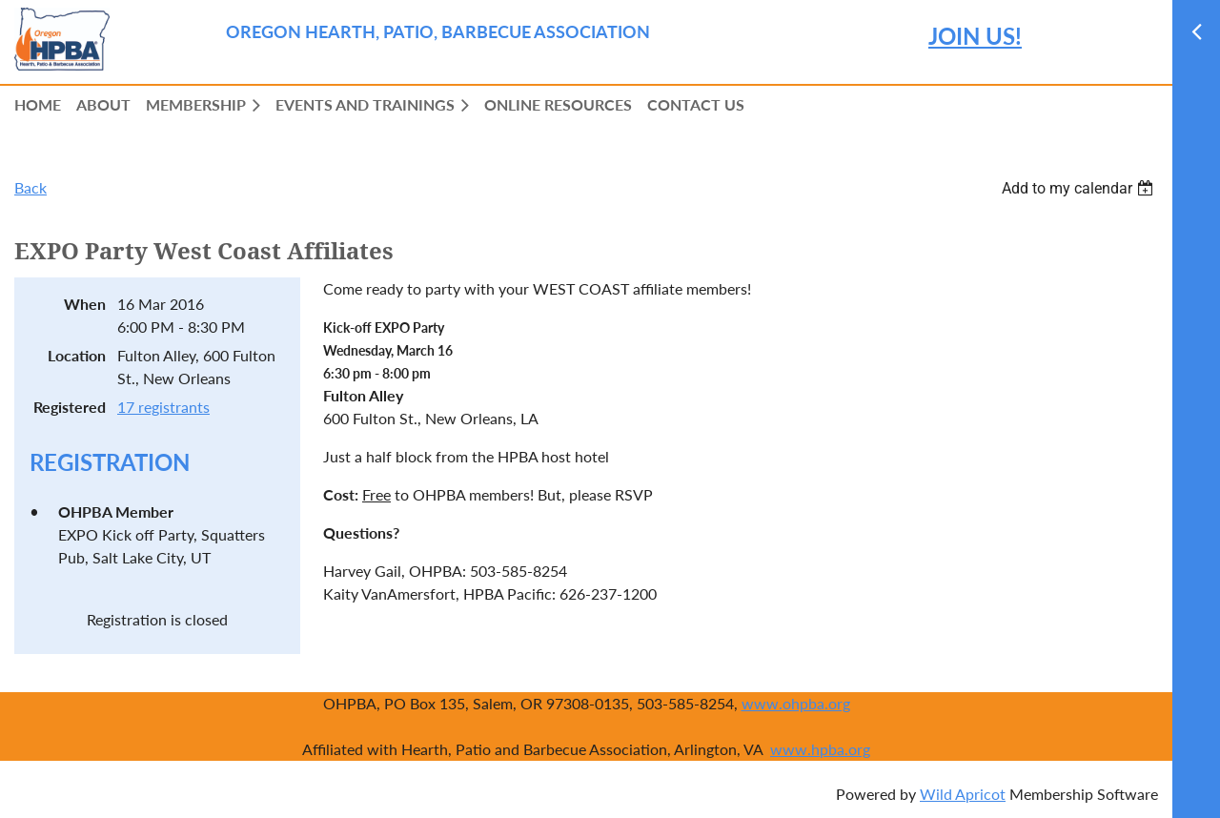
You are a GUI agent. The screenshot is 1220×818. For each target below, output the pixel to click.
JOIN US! (975, 36)
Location (77, 355)
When (85, 304)
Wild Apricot (963, 794)
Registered (69, 407)
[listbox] (1080, 188)
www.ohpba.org (796, 703)
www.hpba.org (820, 749)
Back (30, 187)
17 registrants (163, 407)
